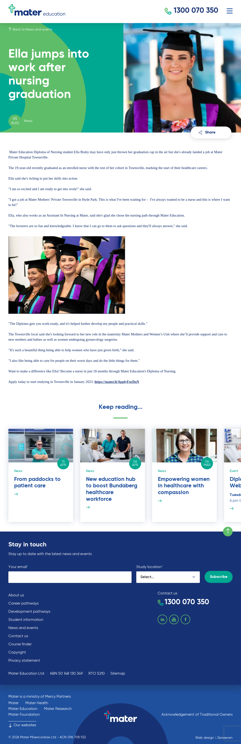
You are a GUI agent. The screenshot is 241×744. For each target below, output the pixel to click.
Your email (18, 567)
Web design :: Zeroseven (214, 737)
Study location (149, 567)
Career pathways (23, 603)
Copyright (17, 652)
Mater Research (58, 709)
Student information (25, 620)
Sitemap (117, 674)
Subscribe (218, 577)
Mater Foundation (24, 715)
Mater (13, 703)
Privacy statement (24, 661)
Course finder (20, 644)
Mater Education (22, 709)
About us (16, 595)
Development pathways (29, 612)
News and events (23, 628)
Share (206, 132)
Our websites (22, 725)
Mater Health (36, 703)
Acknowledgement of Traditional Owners (197, 715)
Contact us (18, 636)
